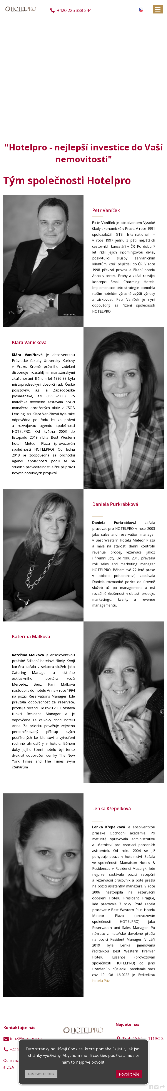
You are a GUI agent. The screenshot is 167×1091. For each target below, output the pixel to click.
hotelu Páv (101, 981)
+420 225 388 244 (70, 10)
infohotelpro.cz (22, 1038)
